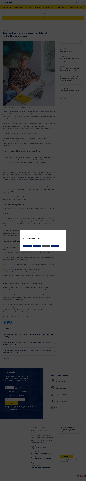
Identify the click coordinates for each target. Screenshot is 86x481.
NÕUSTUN (28, 246)
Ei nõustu (39, 246)
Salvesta (58, 246)
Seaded (49, 246)
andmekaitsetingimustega (56, 234)
